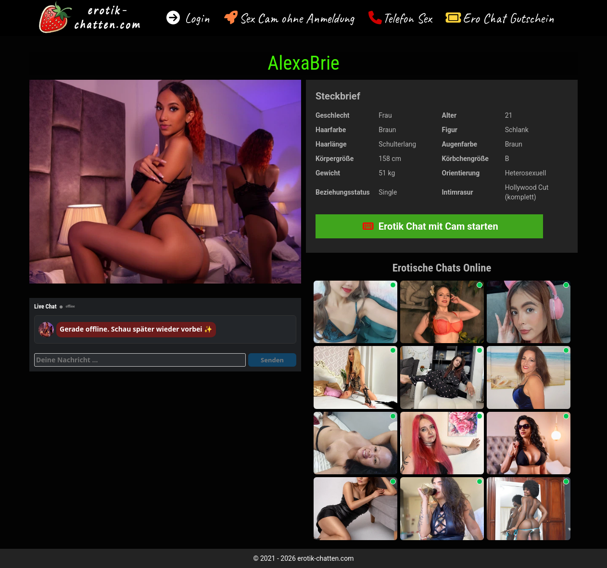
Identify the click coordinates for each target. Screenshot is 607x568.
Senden (272, 360)
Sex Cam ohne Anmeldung (296, 18)
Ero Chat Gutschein (508, 18)
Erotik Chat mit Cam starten (430, 226)
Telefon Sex (407, 18)
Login (195, 18)
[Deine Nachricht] (140, 360)
